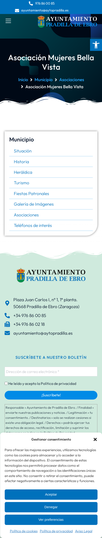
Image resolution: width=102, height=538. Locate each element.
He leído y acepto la (40, 383)
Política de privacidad (56, 531)
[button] (96, 45)
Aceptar (51, 494)
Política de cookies (24, 531)
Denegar (51, 507)
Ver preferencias (51, 519)
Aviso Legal (83, 531)
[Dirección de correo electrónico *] (51, 371)
